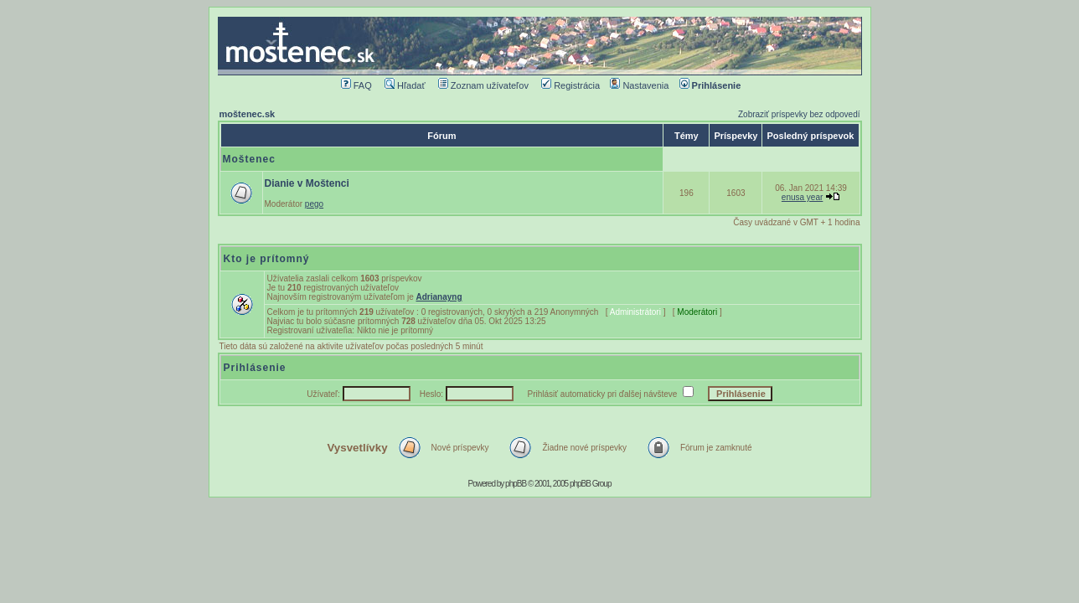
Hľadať (405, 85)
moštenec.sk (247, 114)
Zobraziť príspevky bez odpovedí (799, 114)
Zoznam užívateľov (483, 85)
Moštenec (249, 159)
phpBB (515, 483)
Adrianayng (439, 297)
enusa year (802, 197)
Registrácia (570, 85)
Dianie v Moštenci (307, 183)
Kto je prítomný (267, 259)
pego (314, 204)
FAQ (356, 85)
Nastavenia (639, 85)
